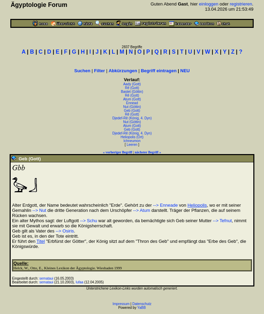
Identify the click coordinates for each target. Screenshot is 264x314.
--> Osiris (65, 231)
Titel (40, 241)
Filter (99, 70)
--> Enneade (165, 205)
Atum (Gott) (132, 99)
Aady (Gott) (132, 84)
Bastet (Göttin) (132, 92)
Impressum (120, 304)
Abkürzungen (123, 70)
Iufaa (79, 282)
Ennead (132, 103)
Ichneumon (131, 141)
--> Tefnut (222, 220)
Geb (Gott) (132, 110)
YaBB (141, 308)
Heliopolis (197, 205)
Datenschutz (142, 304)
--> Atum (141, 210)
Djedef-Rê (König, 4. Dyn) (132, 118)
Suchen (82, 70)
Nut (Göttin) (132, 107)
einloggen (208, 4)
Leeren (131, 145)
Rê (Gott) (132, 88)
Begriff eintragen (159, 70)
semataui (47, 278)
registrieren (241, 4)
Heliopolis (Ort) (132, 137)
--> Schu (88, 220)
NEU (185, 70)
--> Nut (39, 210)
